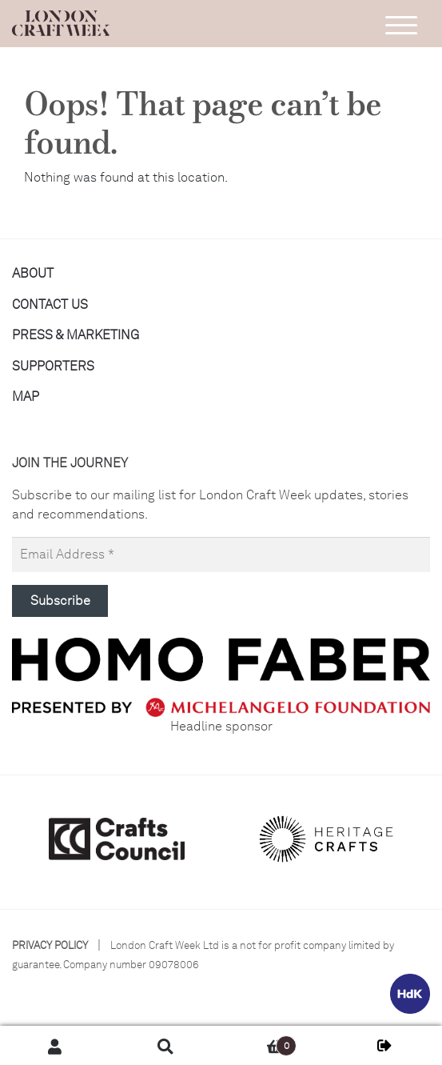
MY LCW (387, 1046)
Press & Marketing (75, 334)
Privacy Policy (50, 945)
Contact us (50, 304)
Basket (259, 1042)
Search (165, 1046)
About (33, 273)
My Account (55, 1046)
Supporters (53, 366)
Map (25, 396)
